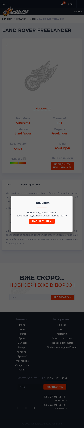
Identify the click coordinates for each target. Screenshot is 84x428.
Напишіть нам (42, 221)
